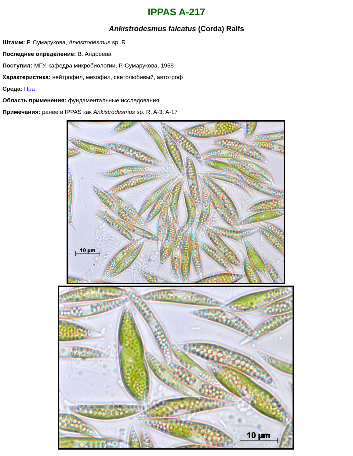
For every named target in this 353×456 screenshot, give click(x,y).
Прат (31, 89)
